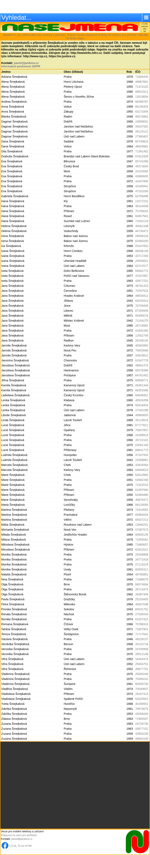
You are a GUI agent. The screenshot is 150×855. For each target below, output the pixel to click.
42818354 (141, 465)
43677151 (141, 728)
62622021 (141, 549)
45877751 (141, 669)
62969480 (141, 494)
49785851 (141, 574)
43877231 (141, 280)
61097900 (141, 489)
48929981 (141, 146)
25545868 (141, 554)
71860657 (141, 544)
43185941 (141, 186)
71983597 (141, 718)
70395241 (141, 679)
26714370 (141, 589)
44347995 (141, 181)
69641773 (141, 450)
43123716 (141, 644)
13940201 (141, 524)
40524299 (141, 400)
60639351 (141, 395)
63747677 (141, 265)
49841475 (141, 365)
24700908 (141, 649)
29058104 (141, 236)
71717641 (141, 634)
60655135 (141, 534)
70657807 (141, 430)
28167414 (141, 693)
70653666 (141, 350)
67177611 (141, 425)
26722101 (141, 440)
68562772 (141, 270)
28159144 (141, 340)
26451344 (141, 385)
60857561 (141, 216)
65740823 (141, 141)
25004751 (141, 664)
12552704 (141, 335)
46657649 (141, 604)
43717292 (141, 255)
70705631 (141, 211)
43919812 (141, 355)
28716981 (141, 325)
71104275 (141, 320)
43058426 (141, 713)
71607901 (141, 629)
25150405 (141, 599)
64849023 (141, 469)
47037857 (141, 275)
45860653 (141, 415)
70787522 (141, 290)
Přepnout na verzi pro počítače (19, 835)
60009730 (141, 683)
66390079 (141, 315)
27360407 (141, 136)
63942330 (141, 479)
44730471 (141, 231)
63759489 (141, 196)
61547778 (141, 360)
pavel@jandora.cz (26, 63)
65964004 (141, 514)
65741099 (141, 161)
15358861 (141, 460)
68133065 (141, 504)
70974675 (141, 708)
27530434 (141, 614)
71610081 (141, 509)
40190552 (141, 703)
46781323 (141, 285)
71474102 (141, 86)
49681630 (141, 738)
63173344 (141, 111)
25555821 (141, 260)
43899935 (141, 176)
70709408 (141, 305)
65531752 (141, 609)
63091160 (141, 445)
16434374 (141, 659)
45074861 (141, 116)
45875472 (141, 499)
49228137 (141, 639)
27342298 (141, 410)
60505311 (141, 569)
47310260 (141, 191)
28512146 (141, 654)
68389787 (141, 101)
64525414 (141, 300)
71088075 (141, 579)
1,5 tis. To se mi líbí (20, 845)
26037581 (141, 126)
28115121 (141, 131)
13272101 (141, 201)
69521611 (141, 91)
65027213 (141, 519)
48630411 (141, 295)
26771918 (141, 559)
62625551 (141, 698)
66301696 (141, 390)
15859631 (141, 121)
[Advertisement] (75, 6)
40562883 (141, 345)
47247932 (141, 455)
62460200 (141, 241)
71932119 (141, 221)
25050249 (141, 674)
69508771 (141, 380)
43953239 (141, 733)
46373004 (141, 166)
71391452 (141, 151)
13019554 (141, 96)
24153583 (141, 171)
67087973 (141, 529)
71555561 (141, 539)
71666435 (141, 76)
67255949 (141, 310)
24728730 (141, 723)
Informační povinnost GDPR (20, 66)
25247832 (141, 246)
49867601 (141, 81)
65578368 (141, 370)
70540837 (141, 688)
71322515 (141, 484)
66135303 (141, 106)
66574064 (141, 584)
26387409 (141, 594)
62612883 (141, 474)
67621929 (141, 156)
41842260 (141, 330)
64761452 (141, 375)
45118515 (141, 420)
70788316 (141, 624)
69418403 (141, 405)
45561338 (141, 226)
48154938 (141, 206)
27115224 (141, 564)
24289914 (141, 435)
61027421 (141, 619)
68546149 (141, 251)
